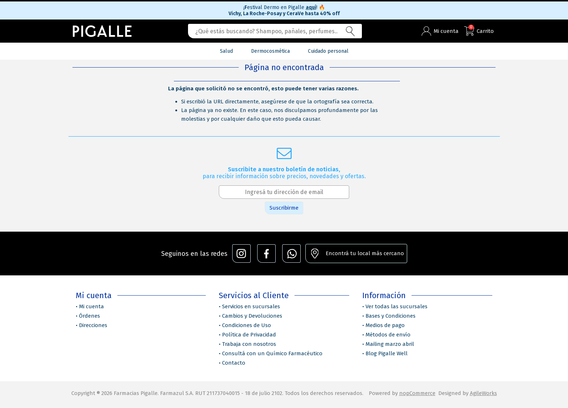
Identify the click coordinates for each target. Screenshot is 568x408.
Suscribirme (284, 208)
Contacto (233, 363)
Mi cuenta (91, 306)
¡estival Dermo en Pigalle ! (284, 7)
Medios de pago (385, 325)
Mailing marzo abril (390, 344)
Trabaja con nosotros (249, 344)
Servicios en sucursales (251, 306)
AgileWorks (483, 393)
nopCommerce (417, 393)
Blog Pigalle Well (387, 353)
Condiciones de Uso (246, 325)
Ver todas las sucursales (396, 306)
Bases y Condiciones (390, 316)
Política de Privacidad (249, 334)
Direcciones (93, 325)
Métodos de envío (388, 334)
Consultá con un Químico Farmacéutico (272, 353)
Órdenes (89, 316)
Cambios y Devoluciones (252, 316)
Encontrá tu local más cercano (365, 253)
